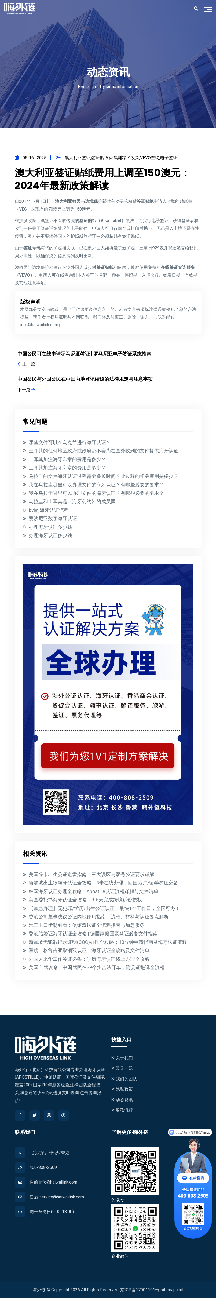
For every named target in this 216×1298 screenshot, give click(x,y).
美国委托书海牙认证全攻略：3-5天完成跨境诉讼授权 (85, 899)
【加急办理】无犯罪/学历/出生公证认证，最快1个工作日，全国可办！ (104, 908)
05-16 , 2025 (30, 157)
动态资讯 (122, 1099)
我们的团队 (124, 1078)
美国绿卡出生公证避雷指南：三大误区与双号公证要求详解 (91, 874)
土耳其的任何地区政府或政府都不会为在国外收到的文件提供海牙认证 (103, 451)
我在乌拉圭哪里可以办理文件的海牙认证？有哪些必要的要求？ (96, 484)
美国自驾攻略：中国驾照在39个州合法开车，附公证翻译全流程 (96, 967)
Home (83, 86)
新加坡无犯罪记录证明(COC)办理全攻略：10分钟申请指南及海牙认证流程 (108, 942)
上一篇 (26, 364)
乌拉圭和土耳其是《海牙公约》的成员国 (72, 501)
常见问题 (122, 1068)
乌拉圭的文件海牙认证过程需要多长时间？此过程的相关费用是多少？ (103, 476)
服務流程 (122, 1110)
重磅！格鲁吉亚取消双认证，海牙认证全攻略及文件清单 (89, 950)
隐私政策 (122, 1089)
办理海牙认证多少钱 (50, 527)
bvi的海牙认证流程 (49, 510)
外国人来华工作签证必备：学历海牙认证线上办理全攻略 (89, 959)
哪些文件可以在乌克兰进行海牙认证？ (70, 442)
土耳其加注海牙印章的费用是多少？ (67, 459)
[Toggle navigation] (209, 8)
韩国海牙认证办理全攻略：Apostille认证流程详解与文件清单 (93, 891)
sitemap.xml (171, 1289)
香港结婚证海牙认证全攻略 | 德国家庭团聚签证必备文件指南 (93, 933)
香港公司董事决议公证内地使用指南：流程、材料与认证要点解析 (99, 916)
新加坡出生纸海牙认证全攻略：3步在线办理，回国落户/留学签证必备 (103, 883)
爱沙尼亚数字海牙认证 (53, 518)
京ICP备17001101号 (139, 1289)
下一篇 (26, 389)
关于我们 (122, 1057)
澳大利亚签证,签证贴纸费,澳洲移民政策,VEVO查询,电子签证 (116, 157)
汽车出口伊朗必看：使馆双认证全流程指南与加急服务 (87, 925)
